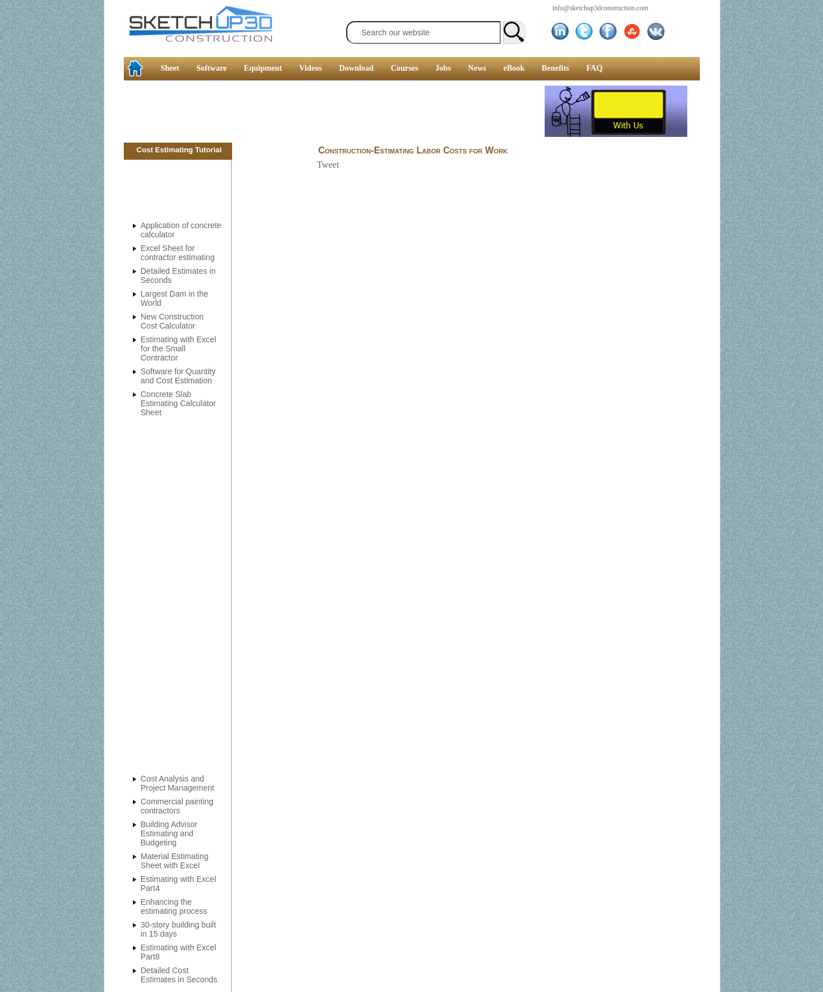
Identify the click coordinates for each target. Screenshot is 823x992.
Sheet (170, 68)
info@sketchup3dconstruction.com (600, 8)
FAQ (594, 68)
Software (211, 68)
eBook (513, 68)
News (477, 68)
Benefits (555, 68)
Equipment (263, 68)
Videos (310, 68)
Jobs (443, 68)
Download (356, 68)
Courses (404, 68)
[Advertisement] (334, 111)
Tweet (328, 164)
